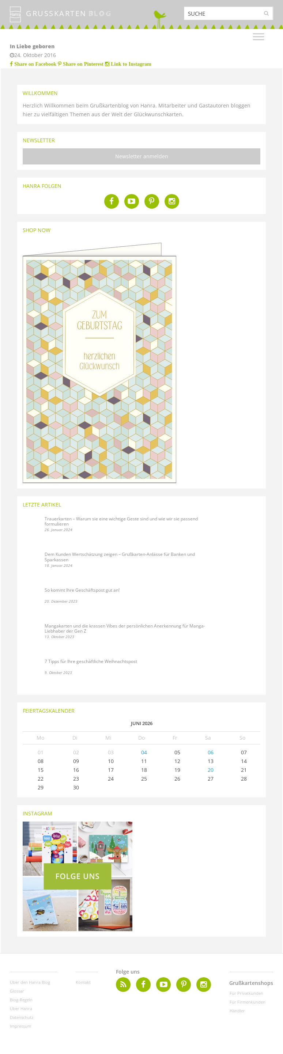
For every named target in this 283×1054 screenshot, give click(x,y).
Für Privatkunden (246, 993)
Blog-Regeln (21, 1000)
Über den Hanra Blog (30, 982)
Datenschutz (21, 1017)
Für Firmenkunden (247, 1002)
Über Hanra (21, 1008)
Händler (237, 1011)
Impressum (20, 1026)
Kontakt (83, 982)
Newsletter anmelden (141, 156)
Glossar (17, 991)
